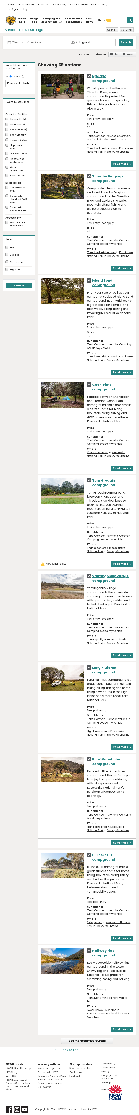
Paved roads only (17, 189)
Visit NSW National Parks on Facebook (9, 1109)
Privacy (105, 1071)
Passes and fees (79, 4)
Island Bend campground (103, 282)
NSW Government (68, 1109)
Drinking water (18, 153)
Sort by (84, 54)
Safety (10, 4)
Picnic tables (17, 175)
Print (113, 29)
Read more (122, 164)
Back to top (69, 1050)
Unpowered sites (17, 147)
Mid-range (16, 262)
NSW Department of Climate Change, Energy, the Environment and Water (19, 1084)
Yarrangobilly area (98, 639)
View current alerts (56, 563)
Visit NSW (11, 1076)
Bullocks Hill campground (103, 857)
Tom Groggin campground (103, 482)
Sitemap (106, 1082)
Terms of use (108, 1067)
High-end (15, 269)
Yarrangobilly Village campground (110, 578)
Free (12, 247)
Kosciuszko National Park (102, 1013)
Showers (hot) (18, 129)
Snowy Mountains (118, 152)
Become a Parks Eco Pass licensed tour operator (52, 1077)
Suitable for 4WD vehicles (18, 209)
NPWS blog (12, 1072)
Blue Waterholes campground (106, 761)
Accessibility (108, 1063)
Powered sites (18, 140)
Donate (105, 1089)
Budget (14, 255)
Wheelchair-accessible (17, 224)
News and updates (80, 1068)
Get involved (44, 1086)
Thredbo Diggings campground (107, 178)
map (130, 54)
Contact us (76, 1072)
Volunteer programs (49, 1068)
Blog (105, 4)
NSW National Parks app (19, 1068)
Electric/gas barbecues (17, 161)
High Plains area (97, 731)
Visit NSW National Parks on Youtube (24, 1109)
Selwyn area (94, 922)
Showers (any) (19, 134)
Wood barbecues (16, 169)
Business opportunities (50, 1083)
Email (129, 29)
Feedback (75, 1076)
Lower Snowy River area (101, 1010)
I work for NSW (89, 1109)
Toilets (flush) (18, 119)
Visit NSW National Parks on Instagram (17, 1109)
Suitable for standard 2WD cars (18, 199)
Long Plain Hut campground (104, 669)
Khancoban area (97, 452)
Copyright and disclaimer (109, 1077)
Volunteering (59, 4)
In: (7, 76)
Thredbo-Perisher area (101, 148)
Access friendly (26, 4)
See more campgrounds (87, 1041)
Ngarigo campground (103, 78)
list (116, 54)
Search (126, 42)
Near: (18, 76)
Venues (95, 4)
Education (43, 4)
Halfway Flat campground (103, 952)
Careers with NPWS (48, 1072)
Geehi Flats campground (103, 386)
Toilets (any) (17, 124)
